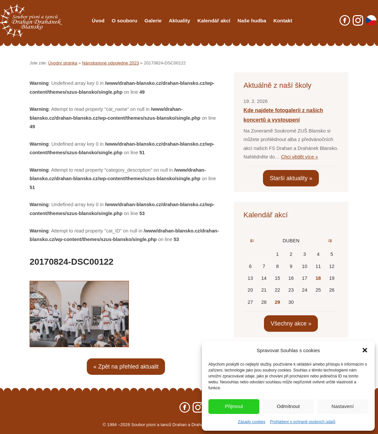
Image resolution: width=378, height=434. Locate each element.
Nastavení (343, 406)
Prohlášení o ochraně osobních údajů (302, 422)
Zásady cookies (251, 422)
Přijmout (234, 406)
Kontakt (282, 20)
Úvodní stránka (62, 62)
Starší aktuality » (291, 178)
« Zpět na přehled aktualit (125, 366)
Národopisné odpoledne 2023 (110, 62)
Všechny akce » (291, 323)
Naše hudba (252, 20)
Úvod (98, 20)
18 (318, 278)
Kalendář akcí (214, 20)
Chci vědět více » (299, 156)
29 (277, 302)
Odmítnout (288, 406)
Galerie (153, 20)
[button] (365, 350)
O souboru (124, 20)
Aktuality (179, 20)
